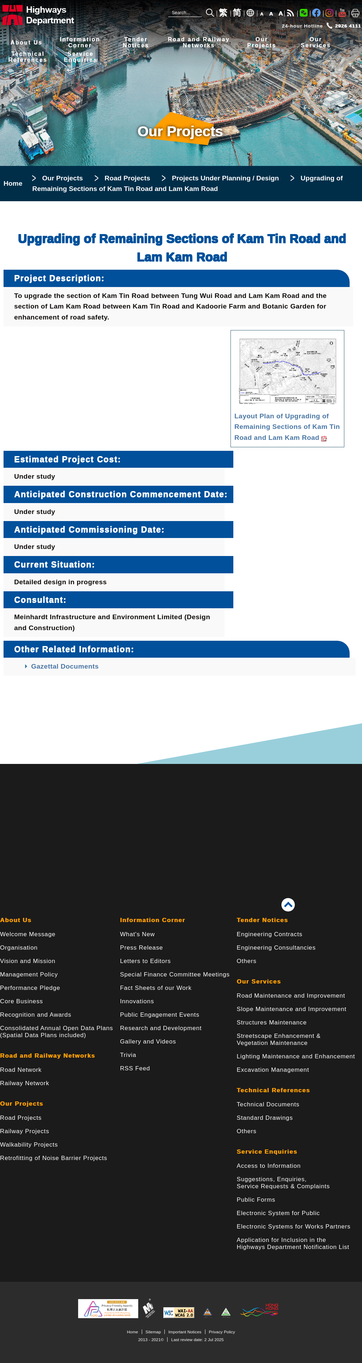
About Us (26, 43)
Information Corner (152, 920)
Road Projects (127, 178)
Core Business (21, 1001)
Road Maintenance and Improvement (291, 995)
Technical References (273, 1090)
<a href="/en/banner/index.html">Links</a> (181, 820)
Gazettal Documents (65, 666)
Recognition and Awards (35, 1014)
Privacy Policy (222, 1331)
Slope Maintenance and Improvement (292, 1009)
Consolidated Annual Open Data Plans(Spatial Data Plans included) (56, 1032)
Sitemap (153, 1331)
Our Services (259, 981)
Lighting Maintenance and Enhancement (296, 1056)
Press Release (141, 947)
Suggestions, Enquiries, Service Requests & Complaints (283, 1183)
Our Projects (62, 178)
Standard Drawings (265, 1117)
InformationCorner (80, 42)
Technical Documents (268, 1104)
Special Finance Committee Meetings (174, 974)
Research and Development (161, 1028)
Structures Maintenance (272, 1022)
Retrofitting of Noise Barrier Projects (53, 1158)
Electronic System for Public (278, 1213)
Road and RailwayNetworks (199, 42)
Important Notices (184, 1331)
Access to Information (269, 1165)
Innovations (137, 1001)
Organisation (19, 947)
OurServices (316, 42)
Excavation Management (273, 1069)
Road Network (21, 1069)
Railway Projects (24, 1131)
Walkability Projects (29, 1144)
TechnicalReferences (27, 57)
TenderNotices (136, 42)
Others (247, 961)
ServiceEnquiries (81, 57)
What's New (137, 934)
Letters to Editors (145, 961)
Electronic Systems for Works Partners (294, 1226)
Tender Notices (262, 920)
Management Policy (29, 974)
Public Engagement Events (159, 1014)
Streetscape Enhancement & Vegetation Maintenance (279, 1039)
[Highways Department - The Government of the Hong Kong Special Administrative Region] (47, 15)
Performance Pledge (30, 988)
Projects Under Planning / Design (225, 178)
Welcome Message (28, 934)
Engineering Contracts (270, 934)
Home (13, 183)
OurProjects (261, 42)
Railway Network (24, 1083)
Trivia (128, 1055)
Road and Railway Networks (47, 1055)
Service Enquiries (267, 1151)
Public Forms (256, 1199)
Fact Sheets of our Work (156, 988)
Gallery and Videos (148, 1041)
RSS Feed (135, 1068)
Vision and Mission (28, 961)
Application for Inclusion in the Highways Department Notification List (293, 1243)
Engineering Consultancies (276, 947)
